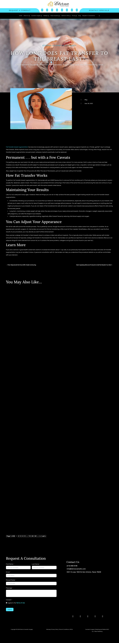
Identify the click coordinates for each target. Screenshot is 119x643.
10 (29, 536)
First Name (9, 564)
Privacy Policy (54, 629)
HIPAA (71, 629)
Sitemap (48, 629)
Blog (86, 99)
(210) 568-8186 (72, 566)
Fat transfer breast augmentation (17, 147)
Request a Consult (20, 10)
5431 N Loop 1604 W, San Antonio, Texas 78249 (84, 572)
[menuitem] (20, 15)
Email (8, 572)
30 (35, 536)
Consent (8, 600)
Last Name (35, 564)
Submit (10, 609)
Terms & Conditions (64, 629)
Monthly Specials (99, 10)
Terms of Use (20, 603)
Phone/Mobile (10, 580)
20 (32, 536)
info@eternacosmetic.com (76, 569)
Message (9, 588)
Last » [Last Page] (44, 536)
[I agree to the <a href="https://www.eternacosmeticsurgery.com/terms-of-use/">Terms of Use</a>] (6, 602)
